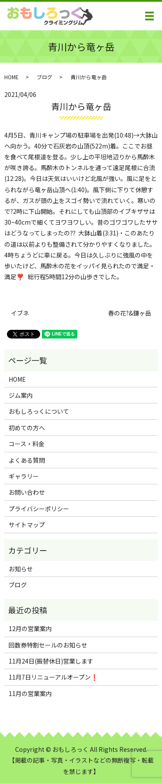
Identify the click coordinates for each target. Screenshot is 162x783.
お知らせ (21, 568)
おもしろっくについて (39, 411)
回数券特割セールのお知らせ (48, 645)
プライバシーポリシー (39, 508)
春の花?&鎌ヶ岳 (129, 313)
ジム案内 (21, 395)
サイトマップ (27, 524)
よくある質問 (27, 460)
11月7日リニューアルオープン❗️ (53, 677)
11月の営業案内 (30, 693)
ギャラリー (24, 476)
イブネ (20, 313)
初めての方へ (27, 427)
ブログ (44, 77)
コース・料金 (26, 443)
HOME (11, 77)
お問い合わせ (27, 492)
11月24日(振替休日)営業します (51, 661)
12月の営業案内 (30, 628)
